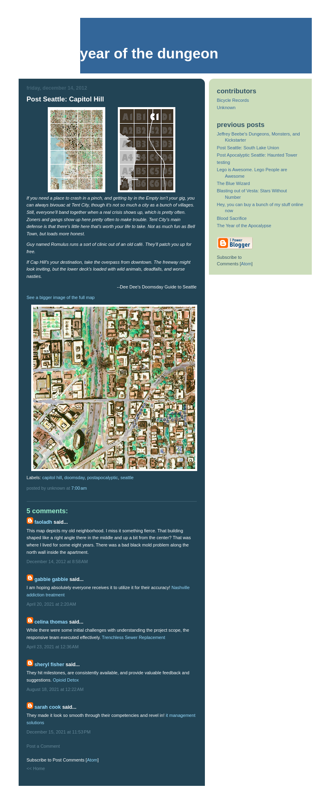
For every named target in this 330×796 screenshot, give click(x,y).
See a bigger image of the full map (61, 297)
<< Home (36, 768)
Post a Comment (43, 746)
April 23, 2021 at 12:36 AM (53, 646)
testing (223, 162)
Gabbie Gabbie (51, 579)
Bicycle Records (233, 100)
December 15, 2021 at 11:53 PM (59, 731)
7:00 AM (79, 488)
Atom (92, 759)
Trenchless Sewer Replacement (133, 637)
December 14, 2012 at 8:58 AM (57, 561)
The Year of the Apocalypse (244, 225)
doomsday (74, 477)
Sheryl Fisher (49, 664)
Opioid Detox (66, 680)
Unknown (226, 107)
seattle (127, 477)
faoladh (43, 522)
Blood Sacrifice (232, 218)
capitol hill (52, 477)
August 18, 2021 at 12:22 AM (55, 689)
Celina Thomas (51, 622)
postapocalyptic (102, 477)
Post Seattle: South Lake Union (248, 147)
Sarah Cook (47, 707)
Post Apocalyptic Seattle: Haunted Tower (257, 155)
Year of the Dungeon (149, 53)
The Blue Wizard (233, 183)
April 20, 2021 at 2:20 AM (52, 604)
